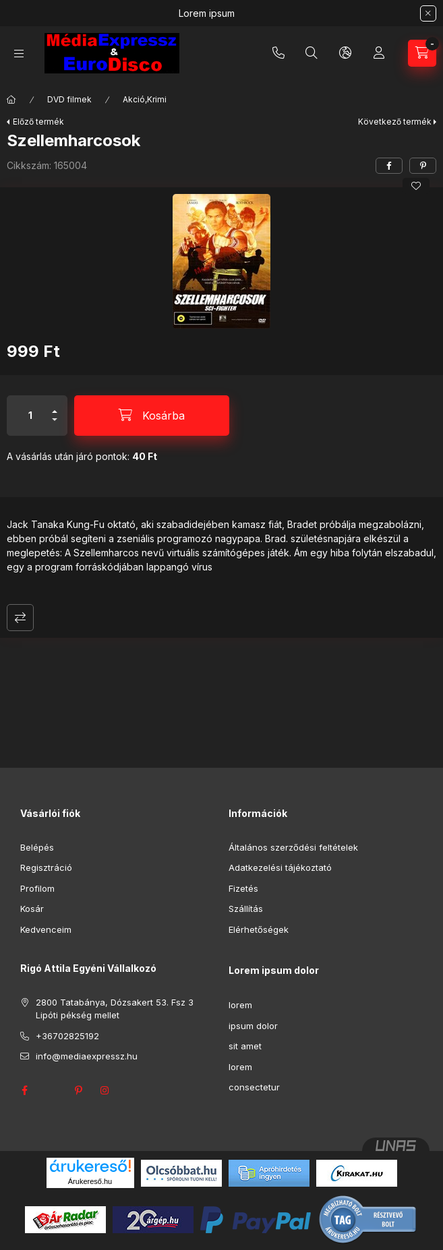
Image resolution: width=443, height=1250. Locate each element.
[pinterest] (422, 166)
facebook (24, 1090)
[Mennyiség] (30, 415)
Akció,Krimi (145, 99)
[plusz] (54, 406)
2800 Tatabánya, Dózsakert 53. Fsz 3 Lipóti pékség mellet (115, 1009)
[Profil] (378, 53)
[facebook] (389, 166)
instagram (105, 1090)
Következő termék (395, 122)
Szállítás (246, 908)
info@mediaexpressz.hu (87, 1056)
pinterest (78, 1090)
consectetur (254, 1087)
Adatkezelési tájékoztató (280, 867)
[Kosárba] (151, 415)
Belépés (37, 847)
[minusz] (54, 425)
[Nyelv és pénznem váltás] (345, 53)
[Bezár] (428, 13)
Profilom (37, 888)
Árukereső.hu (90, 1181)
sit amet (245, 1046)
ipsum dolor (253, 1025)
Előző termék (38, 122)
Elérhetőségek (259, 929)
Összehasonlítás (20, 617)
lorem (240, 1004)
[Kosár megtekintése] (422, 53)
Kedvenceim (45, 929)
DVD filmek (69, 99)
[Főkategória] (11, 100)
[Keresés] (311, 53)
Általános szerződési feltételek (293, 847)
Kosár (32, 908)
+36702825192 (278, 53)
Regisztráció (46, 867)
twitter (51, 1090)
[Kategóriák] (19, 53)
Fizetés (243, 888)
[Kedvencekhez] (416, 186)
